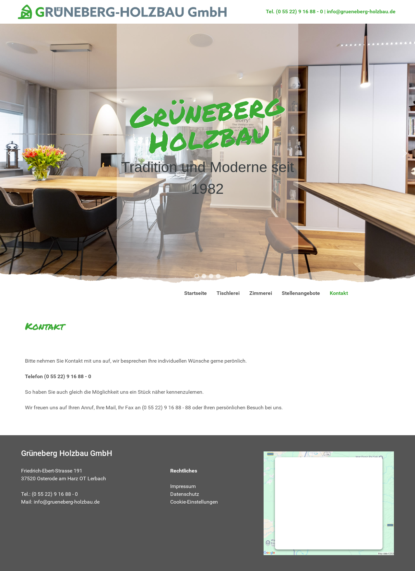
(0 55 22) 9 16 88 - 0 (67, 376)
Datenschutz (184, 494)
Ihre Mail (106, 407)
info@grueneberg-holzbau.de (361, 11)
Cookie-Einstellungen (194, 502)
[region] (207, 153)
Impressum (183, 486)
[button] (10, 153)
